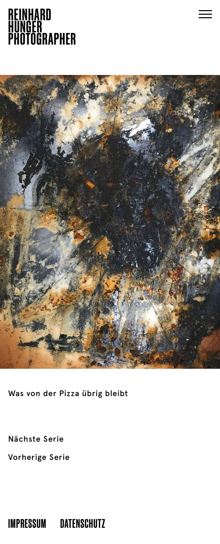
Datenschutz (82, 523)
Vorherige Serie (39, 457)
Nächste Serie (36, 439)
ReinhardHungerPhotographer (42, 28)
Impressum (27, 523)
